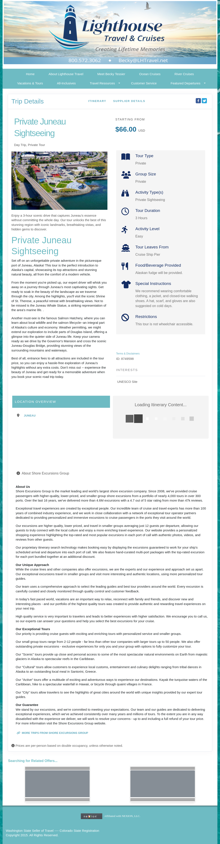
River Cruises (184, 74)
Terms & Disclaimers (128, 353)
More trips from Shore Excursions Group (52, 733)
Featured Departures (185, 83)
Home (30, 74)
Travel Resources (102, 83)
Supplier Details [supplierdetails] (129, 101)
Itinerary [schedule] (97, 101)
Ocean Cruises (149, 74)
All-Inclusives (66, 83)
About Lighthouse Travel (66, 74)
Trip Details (27, 101)
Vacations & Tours (30, 83)
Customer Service (144, 83)
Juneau (30, 415)
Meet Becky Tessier (111, 74)
